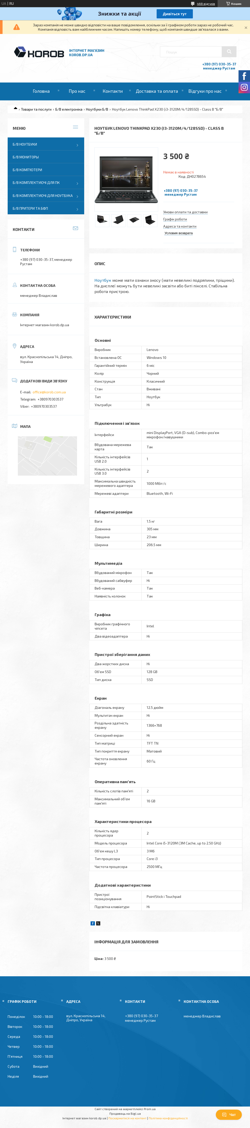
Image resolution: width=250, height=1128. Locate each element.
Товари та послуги (36, 109)
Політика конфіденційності (168, 1118)
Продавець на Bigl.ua (125, 1113)
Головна (41, 91)
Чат (229, 1114)
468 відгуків (206, 3)
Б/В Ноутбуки (25, 144)
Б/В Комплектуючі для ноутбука (43, 195)
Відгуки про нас (205, 91)
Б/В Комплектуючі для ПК (36, 182)
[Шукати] (229, 51)
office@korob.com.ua (49, 392)
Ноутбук (102, 280)
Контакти (113, 91)
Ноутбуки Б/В (97, 109)
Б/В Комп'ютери (27, 170)
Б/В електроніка (68, 109)
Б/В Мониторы (26, 157)
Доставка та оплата (157, 91)
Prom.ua (150, 1109)
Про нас (77, 91)
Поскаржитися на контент (127, 1118)
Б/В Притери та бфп (30, 208)
